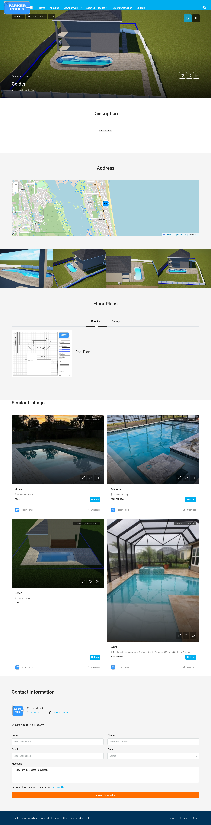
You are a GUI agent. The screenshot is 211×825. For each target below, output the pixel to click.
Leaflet (167, 234)
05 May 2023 (191, 419)
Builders (141, 8)
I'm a (110, 749)
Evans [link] (114, 646)
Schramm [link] (116, 489)
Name (15, 735)
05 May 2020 (191, 523)
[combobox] (153, 756)
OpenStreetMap (181, 234)
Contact (183, 818)
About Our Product (95, 8)
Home (42, 8)
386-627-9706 (61, 712)
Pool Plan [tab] (96, 321)
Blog (194, 818)
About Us (54, 8)
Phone (111, 735)
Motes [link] (18, 489)
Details (95, 499)
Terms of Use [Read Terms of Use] (57, 787)
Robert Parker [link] (27, 510)
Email (15, 749)
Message (17, 763)
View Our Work (71, 8)
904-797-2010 (39, 712)
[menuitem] (204, 8)
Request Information (105, 795)
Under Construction (122, 8)
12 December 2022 (92, 523)
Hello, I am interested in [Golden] (105, 775)
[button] (105, 54)
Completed (78, 419)
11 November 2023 (92, 419)
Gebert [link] (18, 593)
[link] (58, 449)
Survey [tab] (116, 321)
